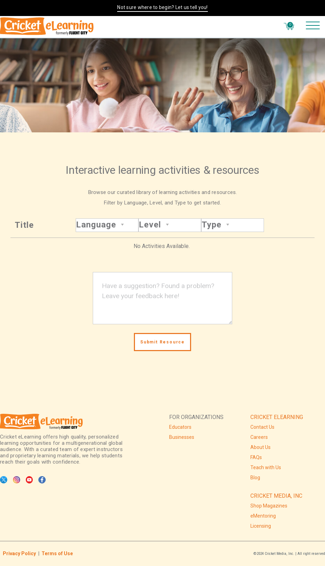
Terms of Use (57, 553)
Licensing (260, 526)
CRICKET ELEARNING (276, 417)
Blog (255, 477)
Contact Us (262, 427)
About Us (260, 447)
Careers (259, 437)
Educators (180, 427)
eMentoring (263, 516)
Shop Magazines (268, 506)
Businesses (181, 437)
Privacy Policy (19, 553)
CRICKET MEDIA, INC (276, 496)
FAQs (256, 457)
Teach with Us (265, 467)
